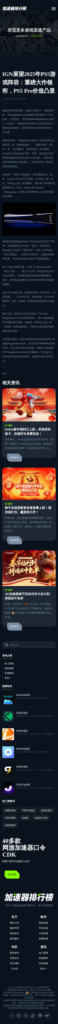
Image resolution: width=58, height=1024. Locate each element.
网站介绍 (14, 922)
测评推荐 (14, 952)
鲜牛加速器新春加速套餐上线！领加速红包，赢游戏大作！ (28, 510)
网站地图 (47, 990)
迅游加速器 (22, 712)
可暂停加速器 (28, 810)
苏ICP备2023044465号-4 (14, 992)
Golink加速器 (23, 748)
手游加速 (43, 928)
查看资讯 (14, 457)
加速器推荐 (10, 825)
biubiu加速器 (23, 694)
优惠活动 (14, 958)
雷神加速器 (22, 730)
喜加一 (7, 677)
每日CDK (14, 963)
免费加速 (43, 938)
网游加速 (43, 922)
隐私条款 (14, 933)
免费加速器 (10, 810)
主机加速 (43, 933)
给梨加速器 (22, 766)
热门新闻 (8, 425)
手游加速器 (10, 817)
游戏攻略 (9, 668)
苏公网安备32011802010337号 (41, 992)
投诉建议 (14, 938)
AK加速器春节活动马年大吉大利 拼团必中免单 (27, 596)
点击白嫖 (12, 874)
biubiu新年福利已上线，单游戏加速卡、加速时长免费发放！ (28, 431)
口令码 (14, 968)
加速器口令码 (40, 817)
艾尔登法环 (23, 296)
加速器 (25, 817)
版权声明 (14, 928)
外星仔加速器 (23, 784)
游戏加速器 (46, 810)
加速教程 (9, 673)
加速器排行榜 (21, 36)
